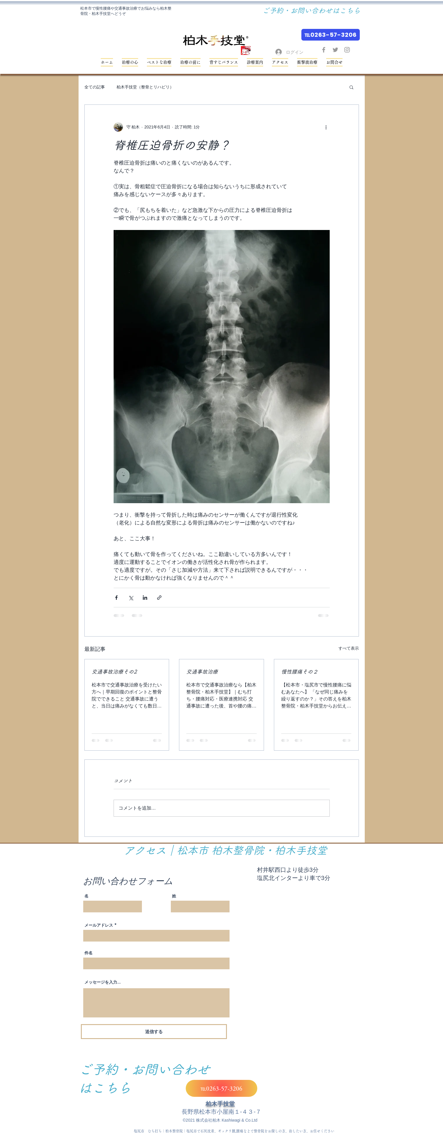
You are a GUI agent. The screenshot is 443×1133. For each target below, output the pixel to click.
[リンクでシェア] (159, 597)
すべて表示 (348, 648)
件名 (88, 953)
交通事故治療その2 (114, 671)
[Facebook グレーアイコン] (323, 49)
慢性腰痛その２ (299, 671)
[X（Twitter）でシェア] (130, 597)
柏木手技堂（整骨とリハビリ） (145, 87)
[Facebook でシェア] (116, 597)
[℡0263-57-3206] (330, 35)
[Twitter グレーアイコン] (335, 49)
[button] (223, 62)
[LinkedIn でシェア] (145, 597)
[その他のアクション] (326, 126)
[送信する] (154, 1031)
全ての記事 (94, 87)
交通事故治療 (202, 671)
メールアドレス (98, 925)
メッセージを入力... (102, 982)
